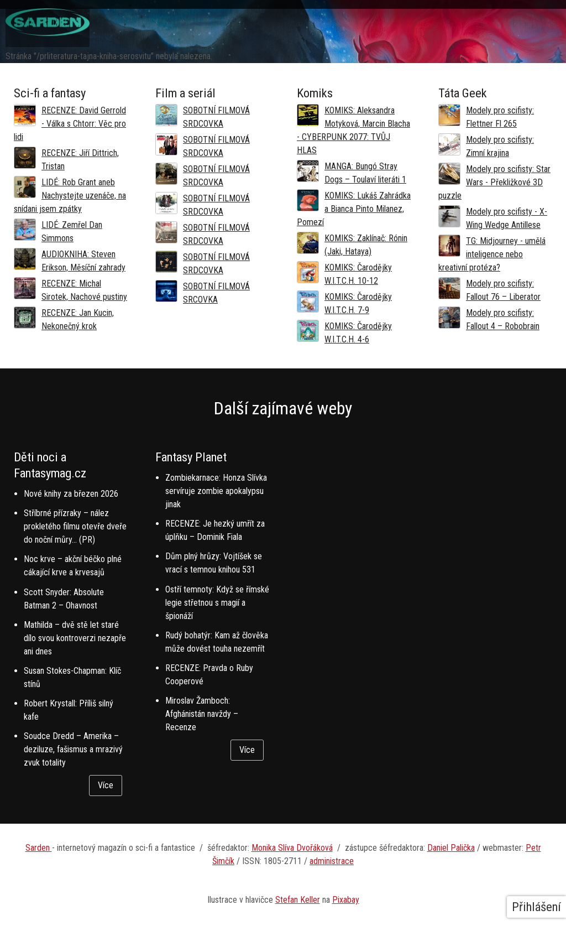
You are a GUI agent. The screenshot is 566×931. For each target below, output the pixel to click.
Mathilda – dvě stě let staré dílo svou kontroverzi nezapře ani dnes (75, 638)
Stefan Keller (297, 899)
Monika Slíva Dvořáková (292, 847)
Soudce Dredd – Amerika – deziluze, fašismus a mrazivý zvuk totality (73, 749)
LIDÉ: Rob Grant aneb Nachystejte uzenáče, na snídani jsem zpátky (70, 195)
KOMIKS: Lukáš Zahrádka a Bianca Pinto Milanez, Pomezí (354, 208)
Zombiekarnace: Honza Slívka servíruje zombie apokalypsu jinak (216, 490)
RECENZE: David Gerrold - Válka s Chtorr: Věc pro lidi (70, 123)
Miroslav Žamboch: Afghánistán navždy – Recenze (201, 713)
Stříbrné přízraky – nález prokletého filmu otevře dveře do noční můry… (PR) (75, 526)
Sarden (38, 847)
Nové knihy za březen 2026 (71, 493)
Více (105, 785)
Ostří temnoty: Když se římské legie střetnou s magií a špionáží (217, 602)
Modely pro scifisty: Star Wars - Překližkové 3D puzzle (494, 182)
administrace (332, 861)
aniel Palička (454, 847)
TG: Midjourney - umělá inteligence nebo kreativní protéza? (492, 254)
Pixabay (345, 899)
